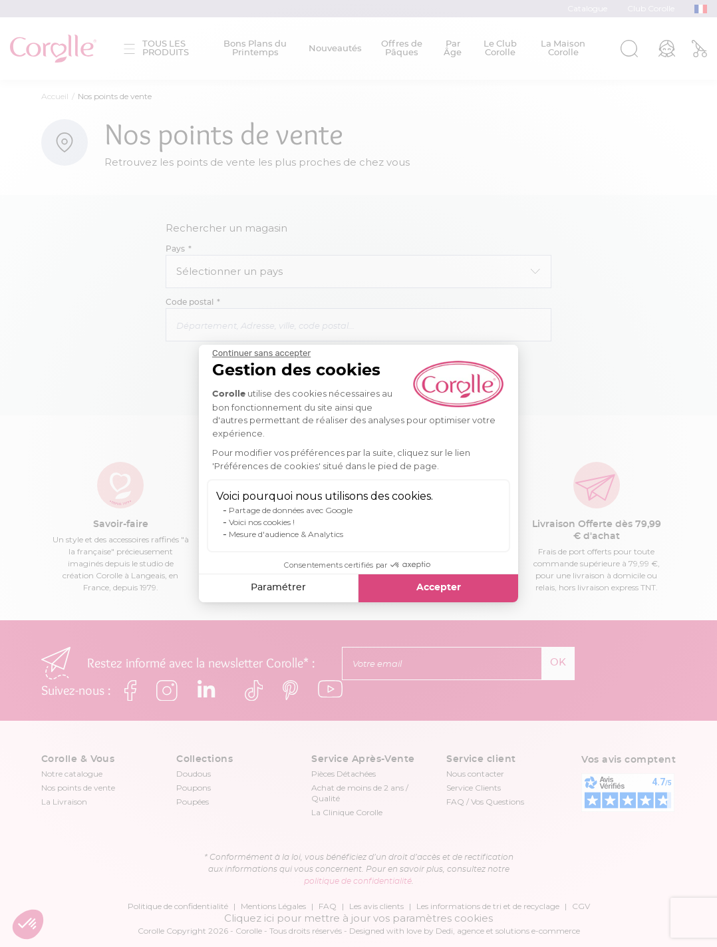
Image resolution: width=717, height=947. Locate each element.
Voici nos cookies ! (262, 522)
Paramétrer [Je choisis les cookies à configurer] (278, 587)
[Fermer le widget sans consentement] (261, 353)
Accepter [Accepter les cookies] (438, 587)
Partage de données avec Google (291, 510)
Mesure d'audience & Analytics (286, 534)
